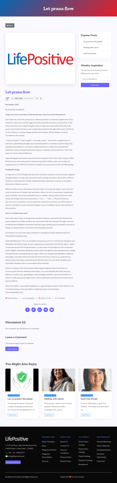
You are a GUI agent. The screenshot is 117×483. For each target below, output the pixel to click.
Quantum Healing (85, 460)
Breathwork (83, 464)
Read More (12, 415)
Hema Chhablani (103, 446)
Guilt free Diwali (89, 53)
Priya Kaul (101, 461)
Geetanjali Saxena (104, 450)
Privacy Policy (65, 457)
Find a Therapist (48, 441)
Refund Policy (65, 461)
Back (10, 25)
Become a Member (13, 462)
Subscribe (95, 85)
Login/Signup (12, 349)
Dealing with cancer (91, 47)
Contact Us (64, 446)
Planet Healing (84, 456)
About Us (64, 441)
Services (45, 461)
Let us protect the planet (92, 41)
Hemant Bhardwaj (104, 441)
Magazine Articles (49, 450)
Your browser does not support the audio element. (26, 98)
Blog (44, 446)
